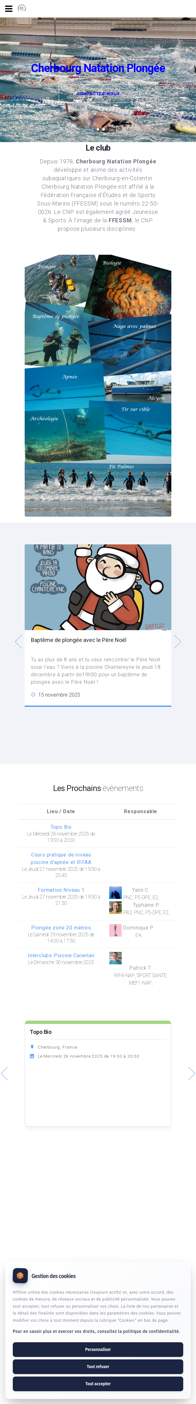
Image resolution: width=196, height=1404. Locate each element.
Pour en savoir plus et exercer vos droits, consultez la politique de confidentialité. (96, 1331)
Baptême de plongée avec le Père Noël (78, 640)
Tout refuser (98, 1366)
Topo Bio (40, 1032)
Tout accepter (97, 1384)
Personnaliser (98, 1349)
